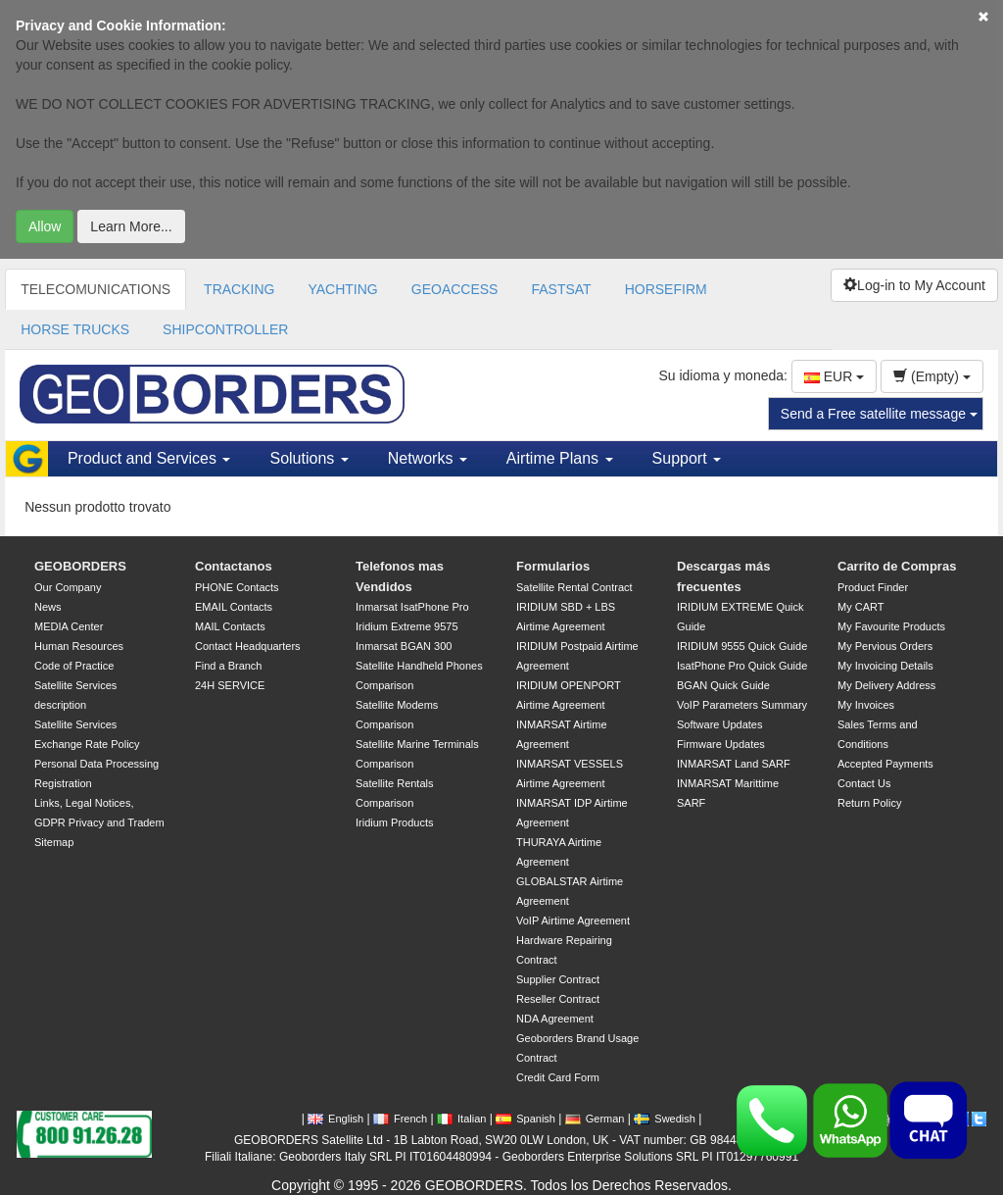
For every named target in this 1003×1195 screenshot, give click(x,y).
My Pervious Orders (884, 646)
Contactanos (233, 566)
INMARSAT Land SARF (733, 764)
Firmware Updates (721, 744)
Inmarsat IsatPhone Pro (412, 607)
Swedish (664, 1118)
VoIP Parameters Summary (742, 705)
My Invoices (865, 705)
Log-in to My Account (914, 285)
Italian (461, 1118)
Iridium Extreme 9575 (407, 626)
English (335, 1118)
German (595, 1118)
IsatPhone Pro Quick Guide (742, 666)
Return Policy (869, 803)
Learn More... (130, 226)
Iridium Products (394, 822)
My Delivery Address (886, 685)
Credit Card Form (557, 1077)
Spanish (525, 1118)
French (400, 1118)
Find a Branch (228, 666)
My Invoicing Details (885, 666)
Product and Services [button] (149, 458)
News (48, 607)
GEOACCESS (455, 289)
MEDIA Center (68, 626)
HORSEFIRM (666, 289)
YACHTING (342, 289)
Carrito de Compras (896, 566)
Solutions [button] (308, 458)
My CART (860, 607)
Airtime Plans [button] (559, 458)
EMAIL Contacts (233, 607)
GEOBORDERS (80, 566)
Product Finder (872, 587)
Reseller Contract (557, 999)
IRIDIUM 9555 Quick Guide (742, 646)
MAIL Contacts (230, 626)
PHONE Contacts (237, 587)
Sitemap (53, 842)
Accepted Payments (885, 764)
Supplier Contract (557, 979)
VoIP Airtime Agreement (573, 920)
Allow (44, 226)
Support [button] (686, 458)
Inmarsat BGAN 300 (404, 646)
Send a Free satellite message (879, 414)
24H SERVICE (229, 685)
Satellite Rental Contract (574, 587)
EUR (834, 376)
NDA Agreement (555, 1018)
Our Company (67, 587)
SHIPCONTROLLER (225, 329)
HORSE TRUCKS (75, 329)
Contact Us (863, 783)
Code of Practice (74, 666)
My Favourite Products (891, 626)
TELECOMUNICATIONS (95, 289)
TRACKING (239, 289)
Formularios (553, 566)
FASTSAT (561, 289)
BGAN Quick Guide (723, 685)
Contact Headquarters (248, 646)
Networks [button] (427, 458)
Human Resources (78, 646)
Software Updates (719, 724)
